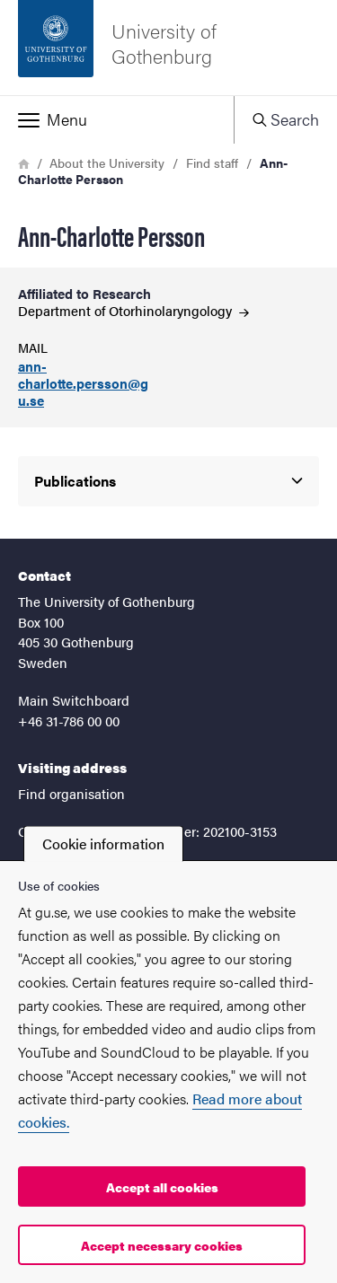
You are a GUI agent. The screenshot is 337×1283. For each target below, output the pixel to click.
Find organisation (71, 793)
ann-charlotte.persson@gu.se (83, 383)
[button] (117, 119)
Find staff (212, 162)
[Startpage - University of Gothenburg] (168, 47)
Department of (133, 310)
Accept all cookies (162, 1187)
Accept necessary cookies (162, 1245)
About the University (106, 162)
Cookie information (103, 843)
